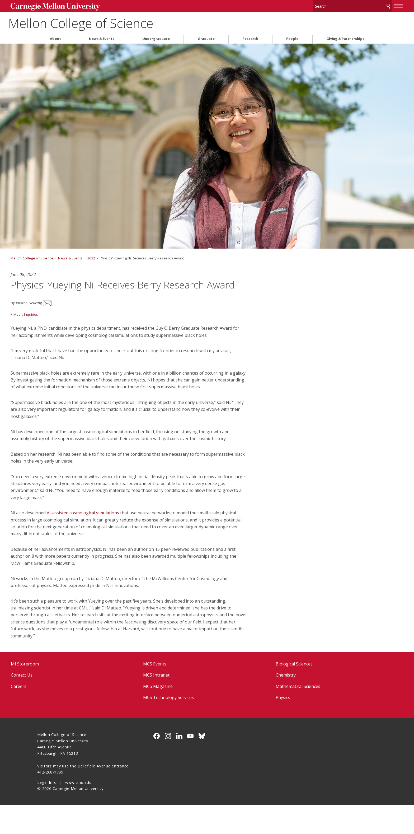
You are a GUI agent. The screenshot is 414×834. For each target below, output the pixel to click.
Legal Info (47, 811)
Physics (274, 726)
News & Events (101, 36)
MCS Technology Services (177, 726)
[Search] (325, 5)
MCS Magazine (167, 715)
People (292, 36)
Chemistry (277, 704)
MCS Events (163, 693)
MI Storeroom (51, 693)
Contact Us (48, 704)
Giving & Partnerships (345, 36)
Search (361, 5)
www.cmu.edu (78, 811)
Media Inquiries (52, 322)
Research (250, 36)
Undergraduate (156, 36)
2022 (118, 256)
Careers (45, 715)
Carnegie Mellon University (79, 6)
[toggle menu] (372, 4)
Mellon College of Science (109, 21)
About (55, 36)
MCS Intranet (165, 704)
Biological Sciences (285, 693)
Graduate (206, 36)
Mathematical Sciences (289, 715)
